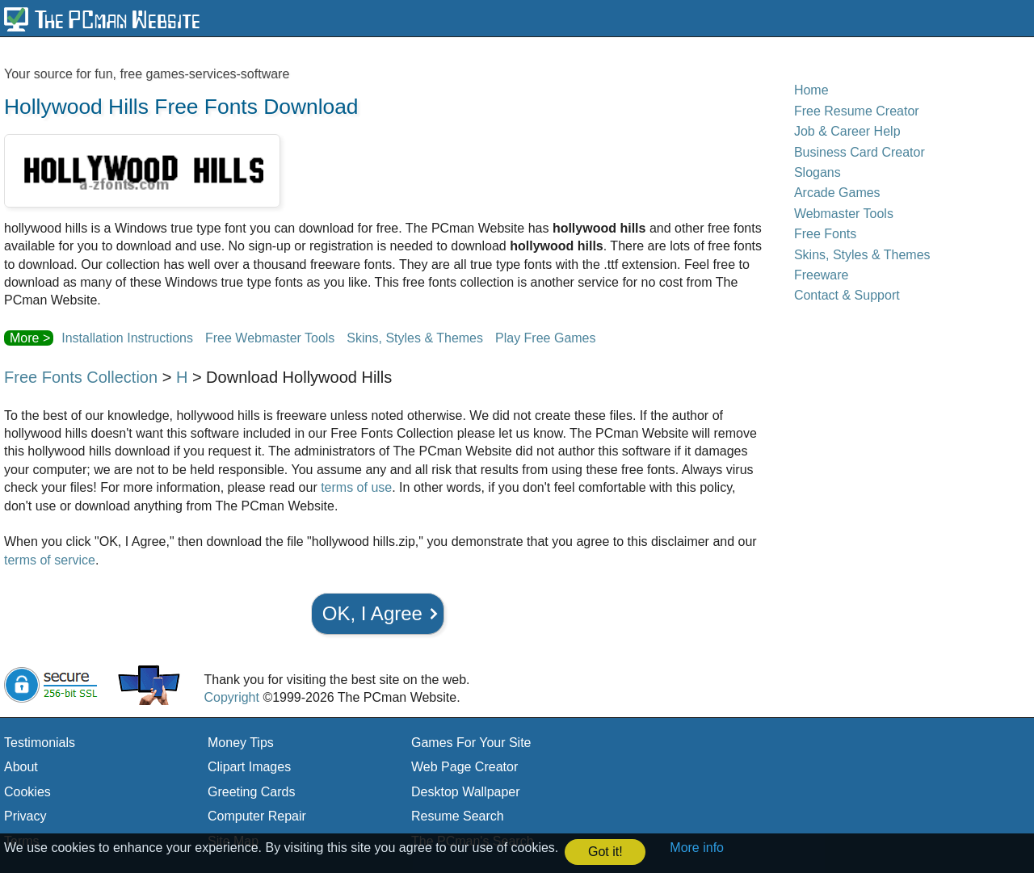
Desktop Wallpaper (465, 792)
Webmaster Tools (843, 213)
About (21, 767)
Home (811, 90)
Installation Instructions (127, 338)
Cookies (27, 792)
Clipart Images (249, 767)
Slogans (817, 172)
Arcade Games (837, 192)
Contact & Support (847, 295)
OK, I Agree (372, 613)
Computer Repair (257, 816)
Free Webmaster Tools (269, 338)
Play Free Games (545, 338)
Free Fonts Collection (81, 377)
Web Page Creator (464, 767)
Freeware (821, 275)
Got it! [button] (605, 851)
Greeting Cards (252, 792)
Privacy (25, 816)
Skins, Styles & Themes (415, 338)
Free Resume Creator (856, 111)
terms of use (356, 487)
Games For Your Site (471, 742)
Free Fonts (825, 234)
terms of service (49, 560)
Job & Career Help (847, 131)
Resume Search (457, 816)
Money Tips (241, 742)
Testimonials (39, 742)
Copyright (231, 697)
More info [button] (697, 847)
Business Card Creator (859, 152)
